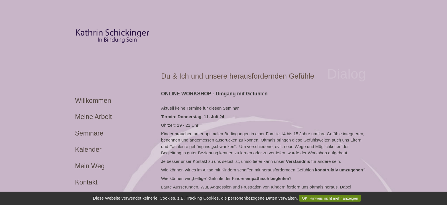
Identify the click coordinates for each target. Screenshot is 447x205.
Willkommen (93, 100)
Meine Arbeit (93, 116)
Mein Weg (90, 166)
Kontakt (86, 182)
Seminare (89, 133)
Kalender (88, 149)
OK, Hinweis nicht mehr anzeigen (330, 198)
